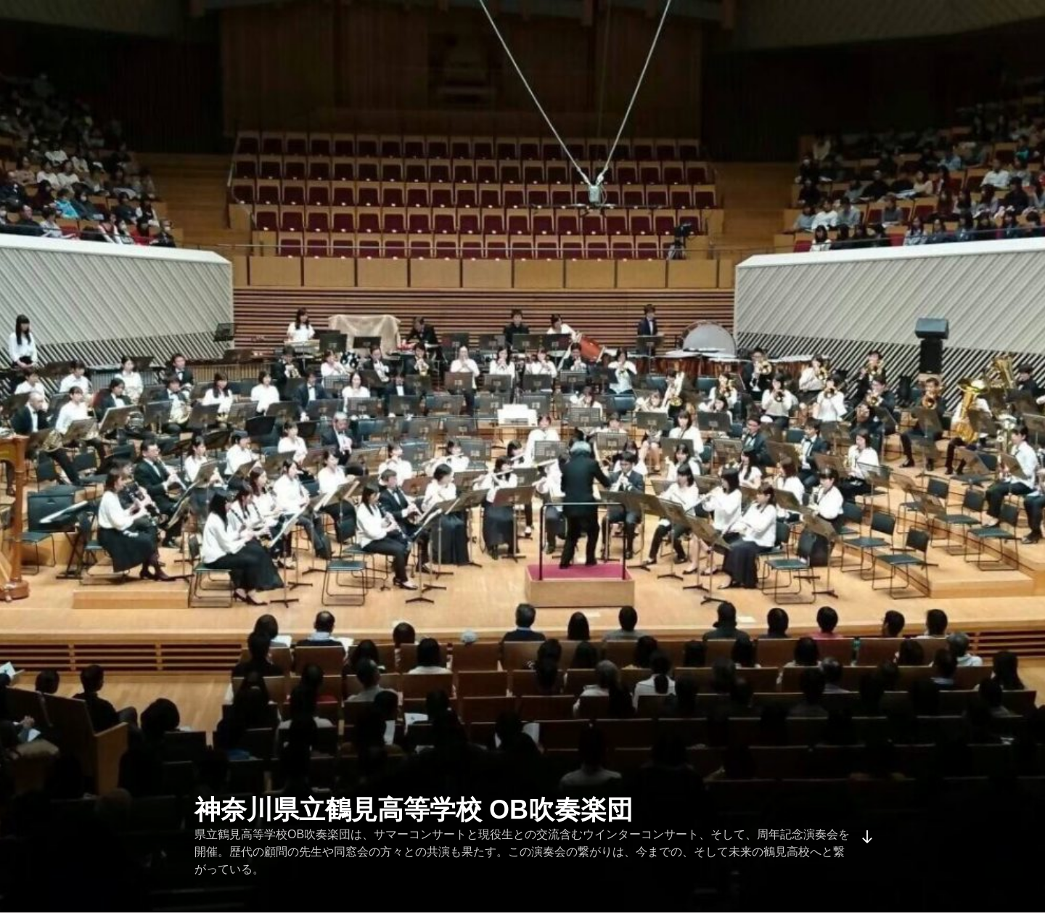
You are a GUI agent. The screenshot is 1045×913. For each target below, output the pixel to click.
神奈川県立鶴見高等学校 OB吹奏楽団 (413, 809)
